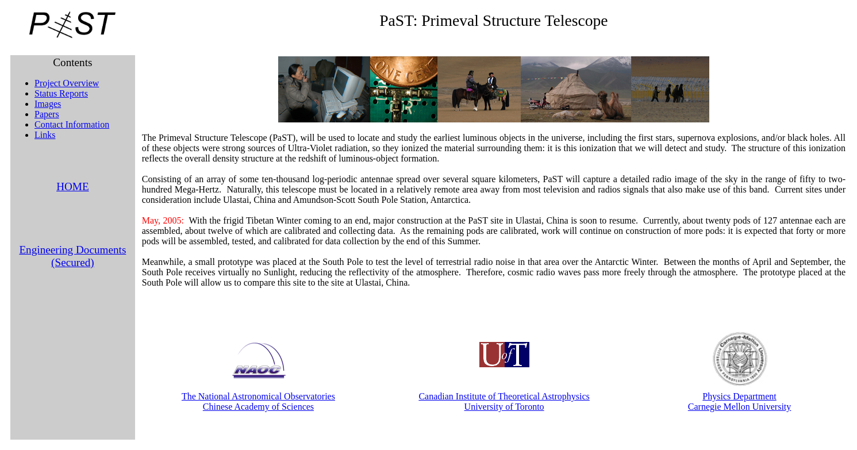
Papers (46, 114)
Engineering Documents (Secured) (72, 256)
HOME (72, 186)
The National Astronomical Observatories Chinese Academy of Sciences (258, 401)
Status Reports (61, 93)
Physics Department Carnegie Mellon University (739, 401)
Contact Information (71, 124)
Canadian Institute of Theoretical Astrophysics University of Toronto (503, 401)
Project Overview (66, 83)
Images (47, 104)
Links (44, 135)
